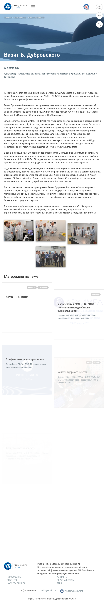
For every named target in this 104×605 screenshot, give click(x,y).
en (99, 15)
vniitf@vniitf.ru (48, 590)
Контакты (62, 577)
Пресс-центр (20, 17)
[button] (19, 237)
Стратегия (12, 580)
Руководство (14, 577)
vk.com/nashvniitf (71, 591)
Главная (7, 17)
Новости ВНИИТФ (36, 17)
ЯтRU (59, 583)
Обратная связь (65, 580)
